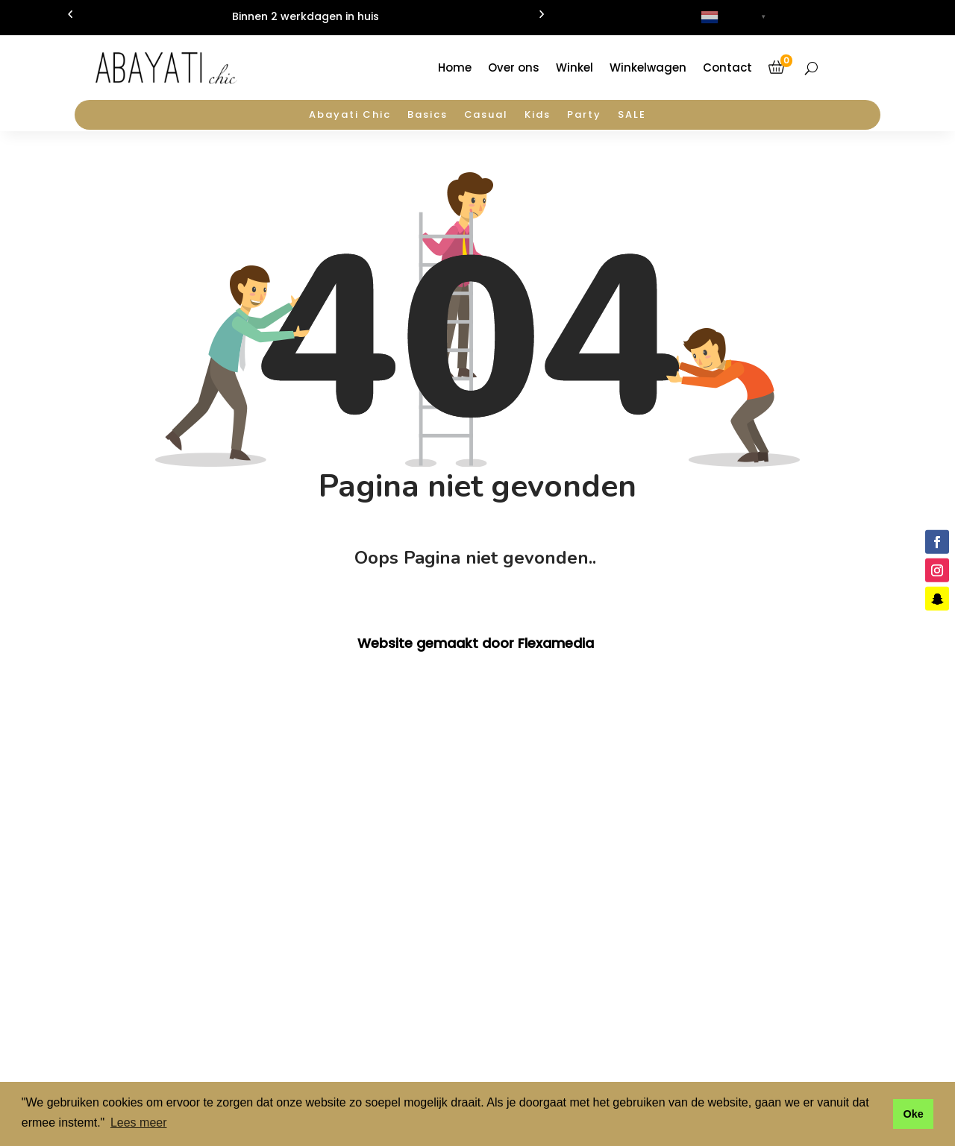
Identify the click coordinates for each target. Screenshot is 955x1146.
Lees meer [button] (138, 1122)
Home (455, 67)
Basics (427, 116)
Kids (538, 116)
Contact (727, 67)
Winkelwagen (648, 67)
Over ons (513, 67)
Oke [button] (913, 1114)
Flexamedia (556, 643)
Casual (486, 116)
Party (584, 116)
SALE (632, 116)
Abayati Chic (349, 116)
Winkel (574, 67)
